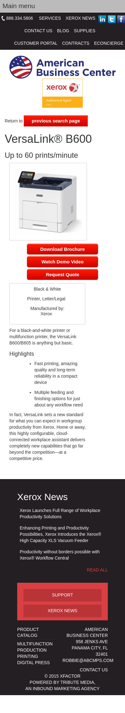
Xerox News (80, 18)
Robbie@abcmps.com (87, 660)
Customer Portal (35, 43)
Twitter (112, 19)
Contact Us (38, 30)
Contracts (75, 43)
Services (50, 18)
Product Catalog (28, 632)
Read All (97, 569)
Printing (27, 656)
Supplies (84, 30)
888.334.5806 (19, 18)
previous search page (56, 120)
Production (32, 650)
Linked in (103, 19)
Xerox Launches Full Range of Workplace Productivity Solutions (60, 513)
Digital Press (33, 662)
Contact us (94, 669)
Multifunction (34, 643)
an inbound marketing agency (62, 688)
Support (62, 594)
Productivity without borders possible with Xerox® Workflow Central (60, 555)
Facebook (121, 19)
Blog (63, 30)
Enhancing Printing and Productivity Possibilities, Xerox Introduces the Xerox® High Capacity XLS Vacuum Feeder (60, 534)
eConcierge (108, 43)
